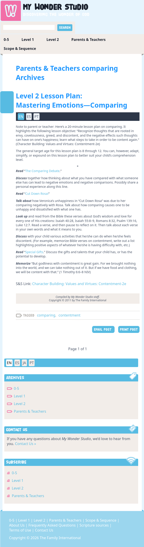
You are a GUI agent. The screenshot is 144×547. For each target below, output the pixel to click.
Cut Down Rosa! (36, 193)
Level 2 (53, 39)
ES (29, 116)
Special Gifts (34, 252)
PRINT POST (129, 329)
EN (21, 116)
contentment (69, 315)
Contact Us (44, 530)
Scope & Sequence (20, 48)
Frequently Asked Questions (53, 525)
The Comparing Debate (42, 171)
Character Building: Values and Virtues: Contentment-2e (79, 283)
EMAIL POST (103, 329)
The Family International (60, 537)
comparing (46, 315)
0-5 (6, 39)
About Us (17, 525)
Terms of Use (20, 530)
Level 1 (28, 39)
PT (36, 116)
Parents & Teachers (88, 39)
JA (24, 362)
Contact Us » (25, 443)
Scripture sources (95, 525)
